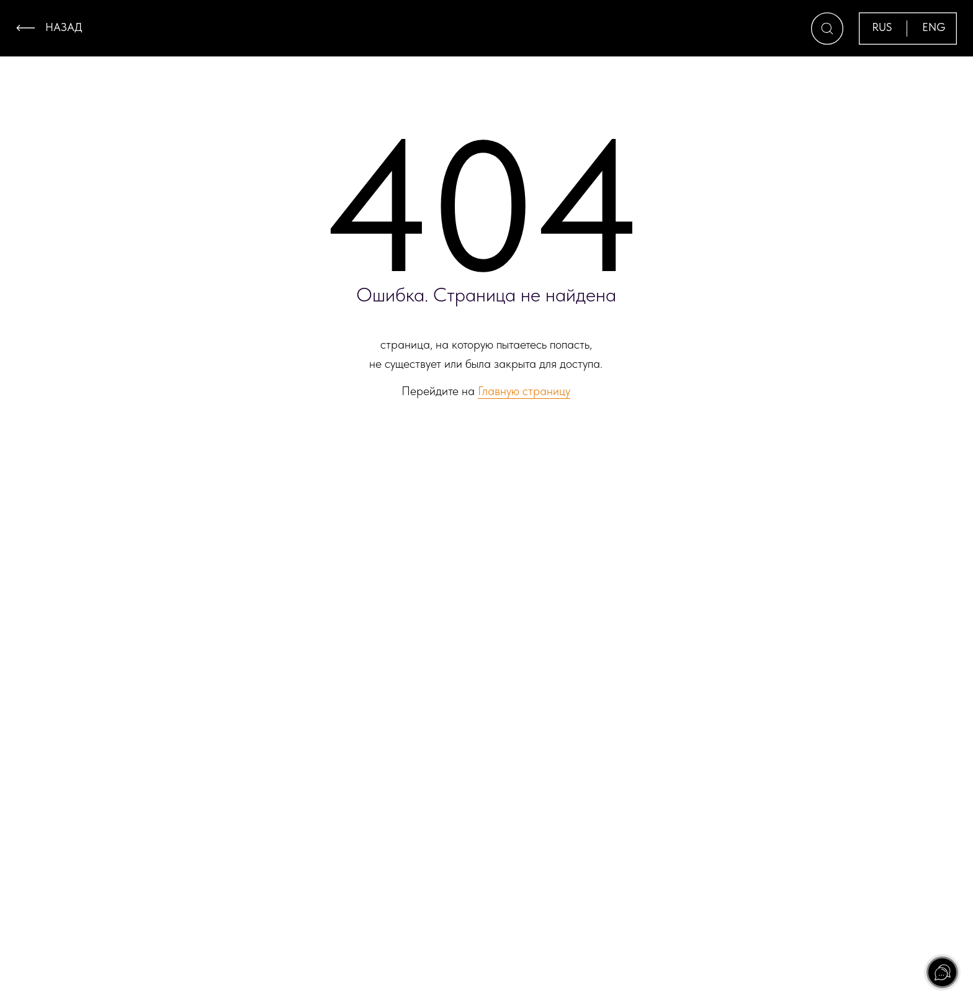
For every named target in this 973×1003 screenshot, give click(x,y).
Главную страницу (524, 390)
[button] (827, 28)
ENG (934, 27)
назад (64, 27)
